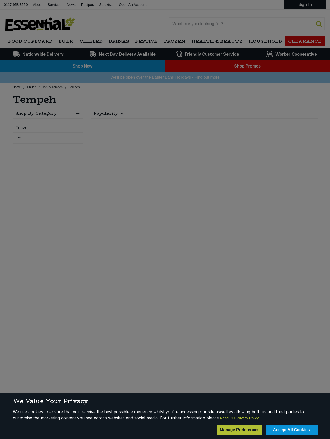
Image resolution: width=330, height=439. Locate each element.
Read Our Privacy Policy (239, 418)
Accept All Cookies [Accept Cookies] (291, 430)
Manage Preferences (240, 430)
